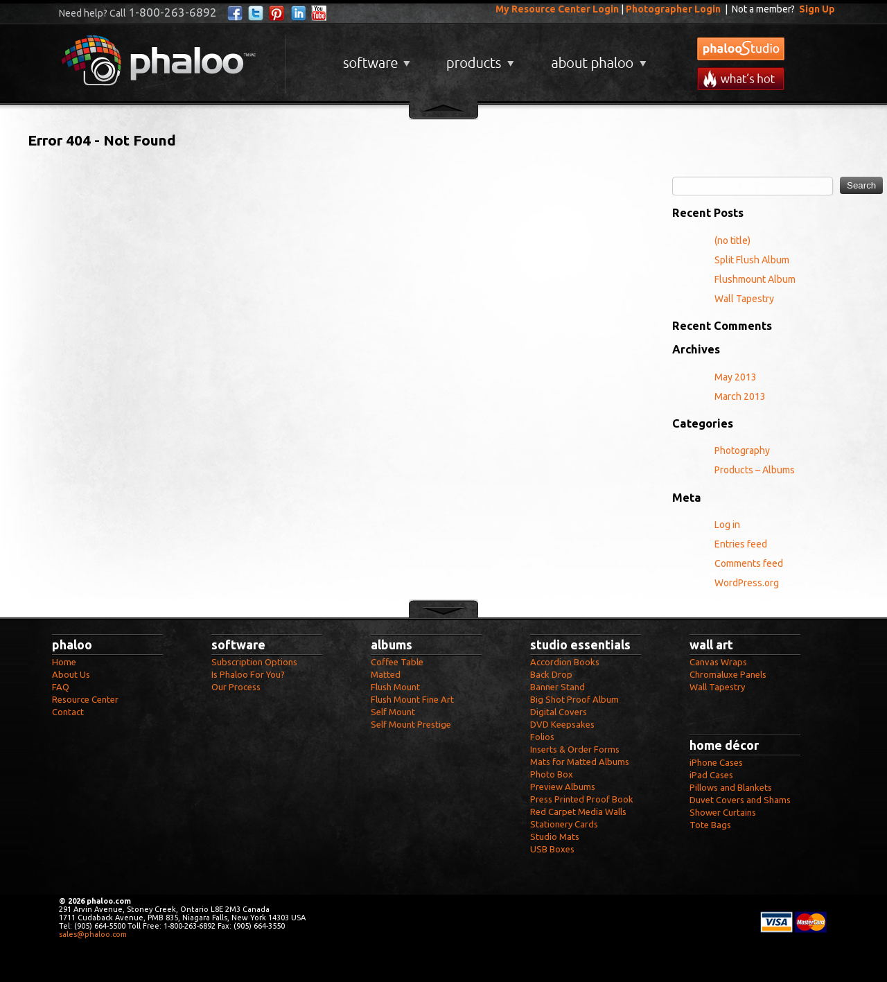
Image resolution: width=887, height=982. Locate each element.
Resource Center (85, 699)
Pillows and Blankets (731, 787)
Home (64, 662)
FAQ (60, 687)
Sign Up (817, 9)
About (596, 58)
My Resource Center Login (557, 9)
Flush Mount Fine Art (412, 699)
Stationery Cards (564, 824)
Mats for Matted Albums (579, 761)
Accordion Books (564, 662)
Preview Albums (562, 786)
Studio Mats (554, 836)
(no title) (732, 240)
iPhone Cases (716, 762)
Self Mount (393, 712)
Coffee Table (397, 662)
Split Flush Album (751, 259)
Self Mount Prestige (411, 724)
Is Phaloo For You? (248, 674)
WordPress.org (746, 582)
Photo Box (551, 774)
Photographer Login (673, 9)
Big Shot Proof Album (574, 699)
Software (375, 58)
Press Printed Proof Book (581, 799)
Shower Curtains (723, 812)
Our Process (236, 687)
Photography (742, 450)
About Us (71, 674)
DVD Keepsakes (562, 724)
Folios (542, 737)
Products (478, 58)
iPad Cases (711, 775)
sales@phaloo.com (93, 934)
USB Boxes (552, 849)
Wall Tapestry (744, 298)
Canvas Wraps (718, 662)
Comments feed (748, 563)
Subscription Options (254, 662)
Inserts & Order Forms (575, 749)
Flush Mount (395, 687)
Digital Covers (558, 712)
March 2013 (740, 396)
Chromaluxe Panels (728, 674)
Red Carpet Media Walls (578, 811)
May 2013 (735, 377)
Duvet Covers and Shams (740, 800)
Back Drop (551, 674)
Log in (727, 524)
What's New (740, 78)
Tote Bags (710, 825)
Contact (68, 712)
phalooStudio (740, 48)
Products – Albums (754, 469)
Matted (386, 674)
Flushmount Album (755, 279)
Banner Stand (557, 687)
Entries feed (740, 544)
